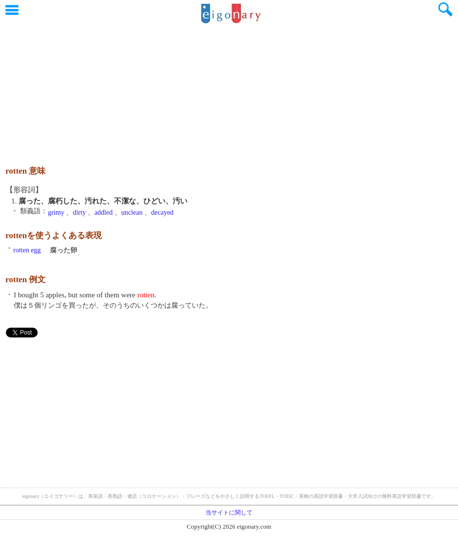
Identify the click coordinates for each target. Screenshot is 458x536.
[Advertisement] (229, 90)
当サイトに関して (229, 512)
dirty (79, 212)
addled (103, 212)
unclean (132, 212)
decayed (162, 212)
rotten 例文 (25, 279)
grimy (56, 212)
